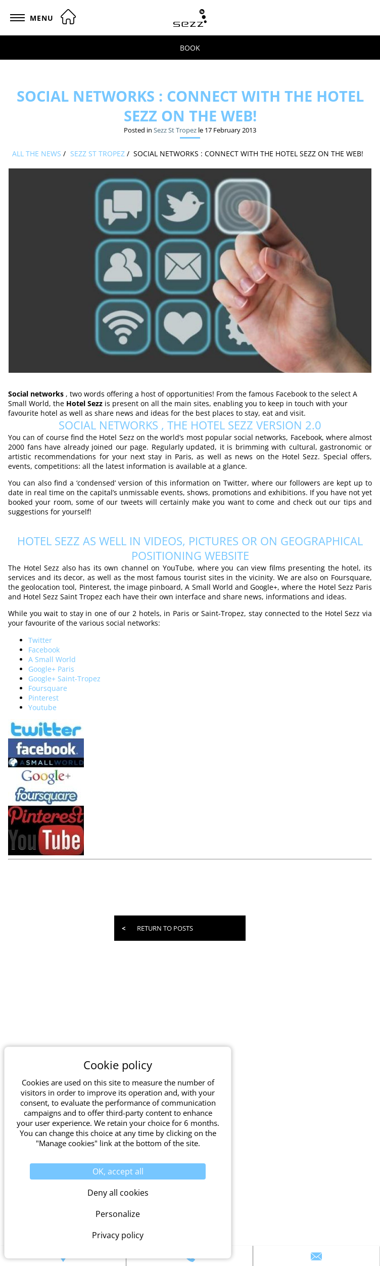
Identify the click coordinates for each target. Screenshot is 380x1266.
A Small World (52, 659)
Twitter (40, 640)
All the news (36, 153)
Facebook (44, 649)
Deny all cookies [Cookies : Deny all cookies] (118, 1192)
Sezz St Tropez (175, 130)
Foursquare (47, 688)
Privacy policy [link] (118, 1235)
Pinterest (43, 698)
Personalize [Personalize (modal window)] (118, 1213)
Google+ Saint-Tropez (64, 678)
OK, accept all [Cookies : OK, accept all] (118, 1171)
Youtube (42, 707)
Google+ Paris (51, 669)
